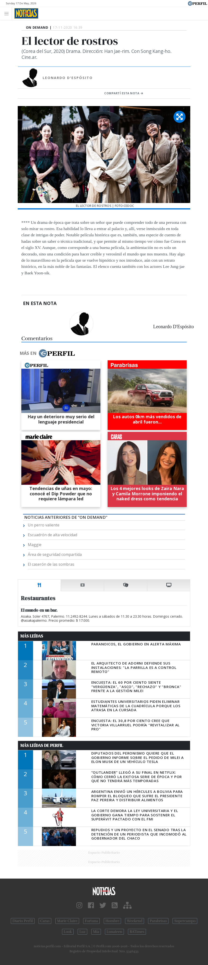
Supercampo (185, 921)
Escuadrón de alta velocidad (52, 534)
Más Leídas (31, 636)
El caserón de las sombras (51, 564)
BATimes (137, 932)
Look (68, 932)
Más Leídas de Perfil (41, 745)
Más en (47, 353)
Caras (45, 921)
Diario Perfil (22, 921)
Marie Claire (67, 921)
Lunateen (114, 932)
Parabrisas (158, 921)
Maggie (34, 544)
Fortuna (91, 921)
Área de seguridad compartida (55, 554)
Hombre (112, 921)
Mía (96, 932)
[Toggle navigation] (8, 13)
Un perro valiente (43, 525)
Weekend (134, 921)
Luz (82, 932)
